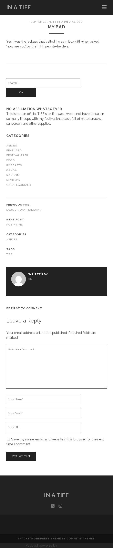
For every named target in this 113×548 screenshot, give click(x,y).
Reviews (13, 180)
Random (13, 175)
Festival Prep (17, 155)
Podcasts (14, 165)
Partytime (14, 224)
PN (66, 21)
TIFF (9, 254)
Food (10, 160)
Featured (14, 150)
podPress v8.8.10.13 (73, 545)
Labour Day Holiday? (24, 209)
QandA (11, 170)
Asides (77, 21)
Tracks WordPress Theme (39, 538)
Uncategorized (18, 184)
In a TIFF (18, 7)
